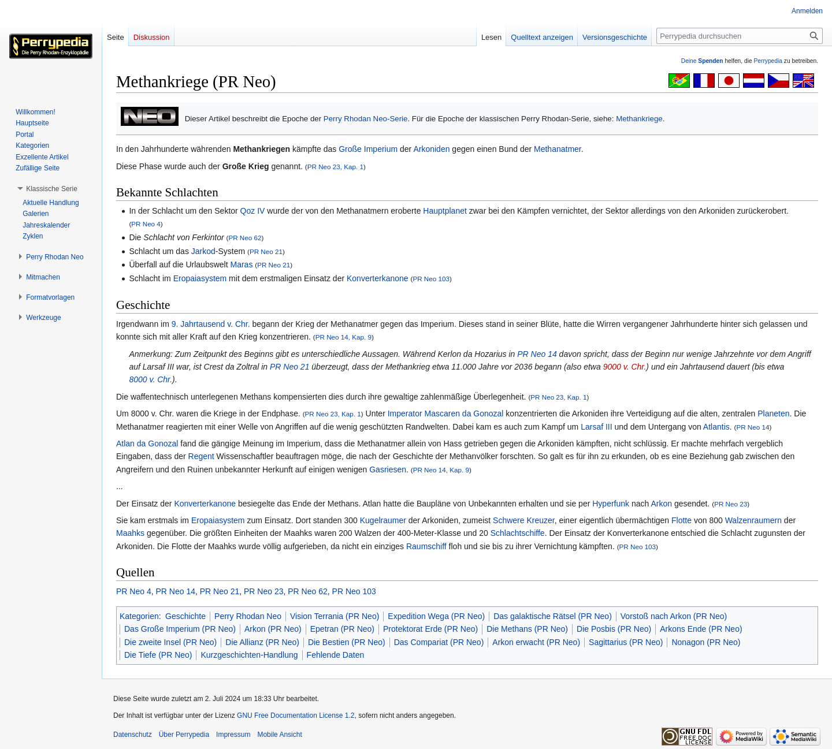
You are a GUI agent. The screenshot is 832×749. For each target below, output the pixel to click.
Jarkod (203, 251)
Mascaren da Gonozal (464, 413)
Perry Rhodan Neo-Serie (366, 118)
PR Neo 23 (730, 504)
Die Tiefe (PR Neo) (158, 654)
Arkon (661, 503)
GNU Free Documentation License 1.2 (295, 715)
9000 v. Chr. (625, 366)
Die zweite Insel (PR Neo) (170, 642)
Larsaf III (596, 426)
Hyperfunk (610, 503)
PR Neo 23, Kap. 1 (335, 166)
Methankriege (639, 118)
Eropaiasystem (200, 278)
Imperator (405, 413)
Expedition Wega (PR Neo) (436, 616)
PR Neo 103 (431, 278)
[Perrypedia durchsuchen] (739, 36)
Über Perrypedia (184, 735)
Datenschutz (132, 735)
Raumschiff (426, 546)
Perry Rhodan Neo (247, 616)
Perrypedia (767, 61)
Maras (241, 264)
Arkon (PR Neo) (273, 629)
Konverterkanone (377, 278)
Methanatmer (557, 149)
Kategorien (139, 616)
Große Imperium (368, 149)
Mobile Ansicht (279, 735)
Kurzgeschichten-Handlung (249, 654)
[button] (51, 189)
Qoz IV (252, 210)
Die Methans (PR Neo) (527, 629)
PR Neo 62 (244, 237)
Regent (201, 456)
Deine (702, 61)
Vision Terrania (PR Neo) (334, 616)
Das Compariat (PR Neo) (439, 642)
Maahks (130, 533)
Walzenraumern (753, 520)
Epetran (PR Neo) (342, 629)
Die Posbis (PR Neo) (614, 629)
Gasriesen (387, 469)
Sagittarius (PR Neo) (626, 642)
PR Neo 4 (146, 224)
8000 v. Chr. (150, 379)
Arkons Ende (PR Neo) (701, 629)
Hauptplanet (445, 210)
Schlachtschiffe (518, 533)
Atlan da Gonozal (147, 443)
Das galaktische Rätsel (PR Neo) (552, 616)
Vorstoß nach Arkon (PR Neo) (674, 616)
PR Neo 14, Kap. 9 (343, 337)
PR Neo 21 (266, 251)
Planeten (773, 413)
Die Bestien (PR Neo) (346, 642)
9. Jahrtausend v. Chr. (211, 324)
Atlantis (716, 426)
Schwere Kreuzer (524, 520)
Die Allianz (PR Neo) (262, 642)
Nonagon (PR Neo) (705, 642)
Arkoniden (431, 149)
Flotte (681, 520)
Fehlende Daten (336, 654)
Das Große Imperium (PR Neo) (180, 629)
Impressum (233, 735)
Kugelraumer (383, 520)
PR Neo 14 (536, 354)
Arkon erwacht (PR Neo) (536, 642)
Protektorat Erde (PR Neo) (430, 629)
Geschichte (185, 616)
